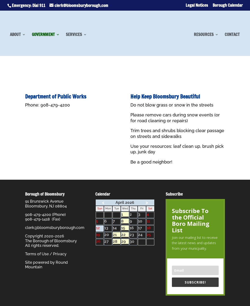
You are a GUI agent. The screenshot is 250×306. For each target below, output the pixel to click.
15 (125, 228)
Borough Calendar (228, 5)
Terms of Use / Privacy (46, 254)
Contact (232, 35)
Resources (204, 35)
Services (74, 35)
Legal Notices (197, 5)
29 (125, 241)
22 (125, 234)
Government (43, 35)
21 (116, 234)
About (15, 35)
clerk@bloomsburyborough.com (54, 227)
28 (116, 241)
